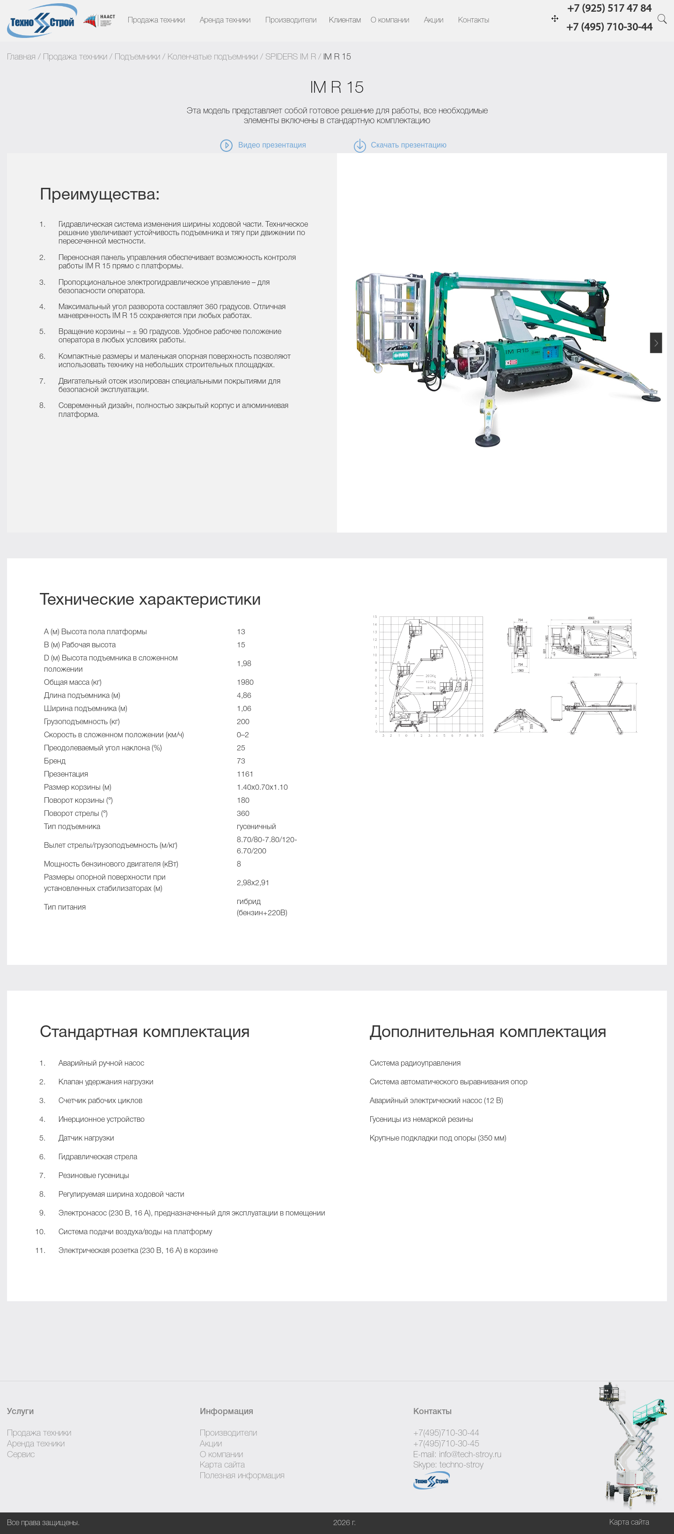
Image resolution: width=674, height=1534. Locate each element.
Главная (21, 57)
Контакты (473, 20)
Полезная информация (242, 1476)
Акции (433, 20)
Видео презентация (262, 145)
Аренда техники (225, 20)
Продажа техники (156, 20)
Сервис (21, 1455)
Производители (290, 20)
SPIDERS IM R (290, 57)
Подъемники (137, 57)
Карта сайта (222, 1465)
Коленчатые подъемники (213, 57)
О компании (390, 20)
